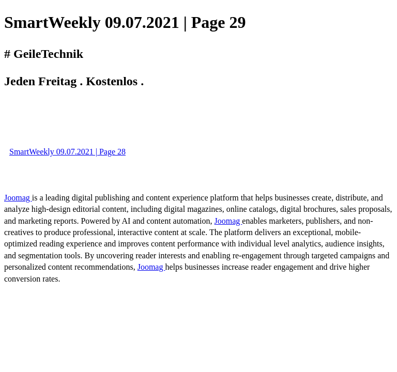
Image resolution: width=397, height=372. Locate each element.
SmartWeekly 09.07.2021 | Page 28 (67, 151)
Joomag (18, 197)
